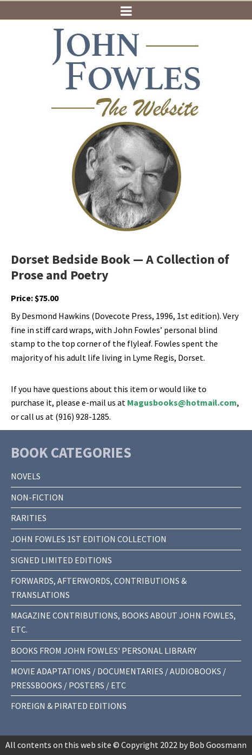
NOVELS (26, 476)
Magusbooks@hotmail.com (182, 402)
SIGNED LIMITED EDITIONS (61, 560)
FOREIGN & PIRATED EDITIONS (69, 705)
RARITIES (29, 517)
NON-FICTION (37, 497)
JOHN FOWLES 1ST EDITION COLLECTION (89, 538)
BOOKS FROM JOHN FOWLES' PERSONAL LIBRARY (103, 650)
